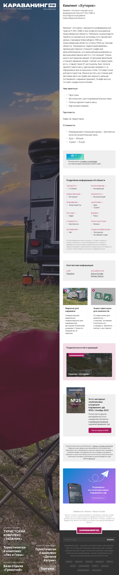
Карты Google (97, 273)
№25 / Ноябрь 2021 (49, 9)
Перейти (70, 273)
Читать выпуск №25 (99, 430)
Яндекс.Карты (97, 276)
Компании (89, 562)
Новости (95, 566)
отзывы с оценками (88, 161)
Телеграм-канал (83, 570)
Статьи (73, 566)
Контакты (104, 566)
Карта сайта (97, 570)
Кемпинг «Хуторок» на (103, 446)
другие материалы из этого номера (98, 416)
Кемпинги (78, 562)
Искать (110, 539)
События (109, 562)
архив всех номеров (99, 421)
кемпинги (92, 459)
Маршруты (99, 562)
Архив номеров (84, 566)
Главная (69, 562)
